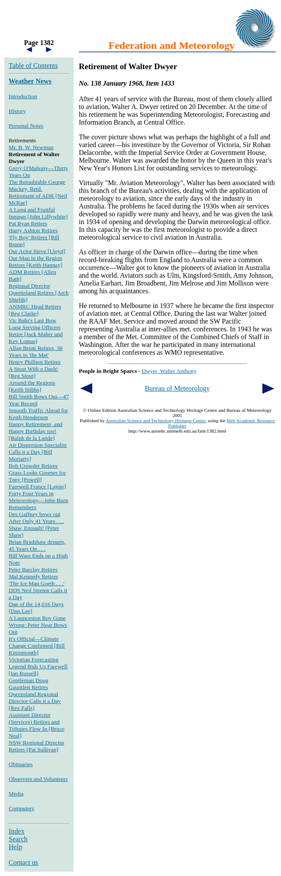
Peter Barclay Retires (33, 569)
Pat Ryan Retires (28, 223)
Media (16, 793)
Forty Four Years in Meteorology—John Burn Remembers (38, 500)
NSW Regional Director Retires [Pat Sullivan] (37, 746)
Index (16, 831)
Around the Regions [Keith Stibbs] (32, 386)
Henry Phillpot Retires (35, 362)
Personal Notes (26, 125)
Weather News (30, 81)
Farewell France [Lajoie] (37, 486)
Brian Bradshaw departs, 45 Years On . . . (37, 545)
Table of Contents (33, 65)
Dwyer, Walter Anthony (169, 371)
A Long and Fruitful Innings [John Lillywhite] (38, 213)
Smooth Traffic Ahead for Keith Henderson (38, 413)
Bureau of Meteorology (177, 388)
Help (15, 846)
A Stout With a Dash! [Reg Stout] (33, 372)
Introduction (23, 96)
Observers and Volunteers (38, 779)
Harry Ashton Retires (33, 230)
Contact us (23, 862)
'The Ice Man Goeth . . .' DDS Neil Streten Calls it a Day (38, 590)
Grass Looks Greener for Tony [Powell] (37, 476)
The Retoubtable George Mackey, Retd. (37, 185)
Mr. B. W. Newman (31, 147)
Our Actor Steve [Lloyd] (37, 251)
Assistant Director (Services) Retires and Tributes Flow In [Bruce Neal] (37, 725)
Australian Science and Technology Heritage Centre (156, 420)
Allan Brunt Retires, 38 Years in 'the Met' (35, 351)
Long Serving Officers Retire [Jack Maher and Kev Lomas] (36, 334)
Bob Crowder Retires (33, 465)
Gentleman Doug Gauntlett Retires (28, 683)
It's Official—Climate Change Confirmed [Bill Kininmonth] (37, 645)
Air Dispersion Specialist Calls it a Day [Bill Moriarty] (38, 452)
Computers (21, 808)
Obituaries (21, 764)
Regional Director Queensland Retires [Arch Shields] (38, 292)
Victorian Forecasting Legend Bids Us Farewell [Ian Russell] (38, 666)
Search (18, 839)
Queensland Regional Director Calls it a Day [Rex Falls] (35, 701)
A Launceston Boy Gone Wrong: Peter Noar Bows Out (38, 625)
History (17, 111)
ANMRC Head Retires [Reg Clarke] (35, 310)
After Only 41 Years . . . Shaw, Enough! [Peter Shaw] (36, 528)
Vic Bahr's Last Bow (32, 320)
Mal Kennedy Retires (33, 576)
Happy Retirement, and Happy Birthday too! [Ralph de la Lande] (35, 431)
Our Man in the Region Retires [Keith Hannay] (35, 261)
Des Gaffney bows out (34, 514)
